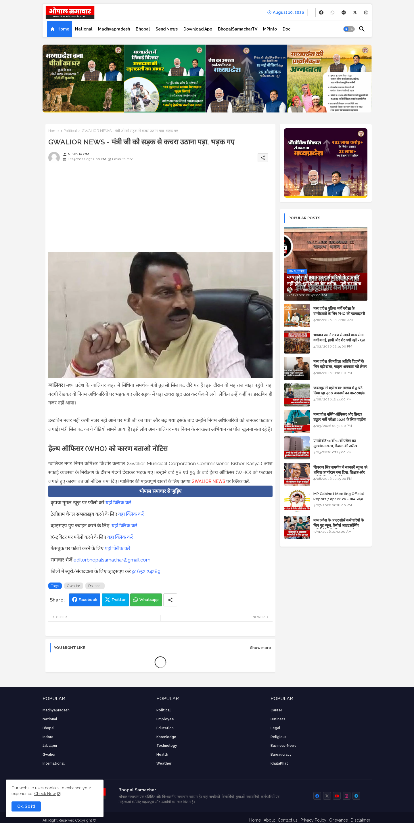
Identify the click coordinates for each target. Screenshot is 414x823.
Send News (167, 29)
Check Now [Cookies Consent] (45, 793)
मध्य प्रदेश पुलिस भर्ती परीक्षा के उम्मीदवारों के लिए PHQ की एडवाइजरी (339, 311)
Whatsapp (149, 599)
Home (63, 29)
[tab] (59, 29)
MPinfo (270, 29)
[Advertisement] (160, 211)
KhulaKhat (279, 763)
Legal (275, 728)
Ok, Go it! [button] (26, 806)
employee (165, 719)
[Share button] (170, 599)
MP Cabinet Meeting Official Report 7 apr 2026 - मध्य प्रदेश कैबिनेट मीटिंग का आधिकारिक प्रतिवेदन (339, 499)
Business (278, 719)
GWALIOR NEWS (208, 481)
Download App (197, 29)
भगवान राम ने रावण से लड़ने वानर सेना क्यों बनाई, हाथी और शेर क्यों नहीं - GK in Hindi (339, 340)
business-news (283, 746)
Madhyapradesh (114, 29)
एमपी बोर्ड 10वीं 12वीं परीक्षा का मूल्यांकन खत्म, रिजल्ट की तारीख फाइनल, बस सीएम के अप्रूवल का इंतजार (340, 446)
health (162, 755)
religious (278, 737)
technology (166, 746)
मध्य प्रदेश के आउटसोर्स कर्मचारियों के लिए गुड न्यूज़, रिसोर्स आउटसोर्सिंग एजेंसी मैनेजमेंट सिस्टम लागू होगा (338, 525)
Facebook (88, 599)
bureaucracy (281, 755)
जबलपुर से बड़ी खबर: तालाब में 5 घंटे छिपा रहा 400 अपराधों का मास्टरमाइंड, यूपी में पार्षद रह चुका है (339, 393)
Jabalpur (50, 746)
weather (163, 763)
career (276, 710)
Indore (48, 737)
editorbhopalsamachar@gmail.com (112, 560)
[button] (349, 29)
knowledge (166, 737)
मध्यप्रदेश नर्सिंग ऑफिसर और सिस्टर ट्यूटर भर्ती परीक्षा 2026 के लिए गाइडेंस (339, 417)
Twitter (119, 599)
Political (70, 131)
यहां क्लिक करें (118, 502)
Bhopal (143, 29)
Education (165, 728)
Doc (286, 29)
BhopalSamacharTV (237, 29)
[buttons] (321, 12)
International (54, 763)
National (83, 29)
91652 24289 (146, 571)
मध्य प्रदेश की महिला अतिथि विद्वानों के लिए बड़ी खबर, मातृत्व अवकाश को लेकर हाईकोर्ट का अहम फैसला (340, 366)
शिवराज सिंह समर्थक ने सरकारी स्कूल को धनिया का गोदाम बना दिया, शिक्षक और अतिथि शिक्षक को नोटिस (340, 472)
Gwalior (73, 586)
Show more (260, 648)
